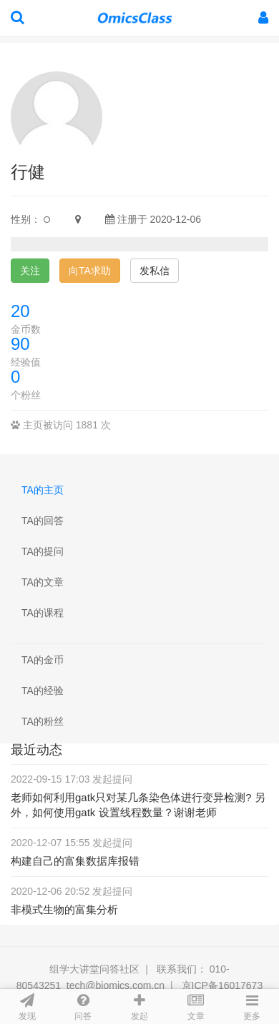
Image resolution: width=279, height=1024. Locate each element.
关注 (30, 270)
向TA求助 (90, 270)
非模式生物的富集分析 (64, 909)
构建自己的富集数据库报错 (75, 861)
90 (20, 343)
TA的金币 (42, 660)
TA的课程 (42, 612)
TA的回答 (42, 520)
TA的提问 (42, 551)
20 (20, 311)
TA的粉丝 (42, 721)
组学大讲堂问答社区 (94, 969)
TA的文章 (42, 582)
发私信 (155, 270)
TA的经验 (42, 690)
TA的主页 (42, 490)
